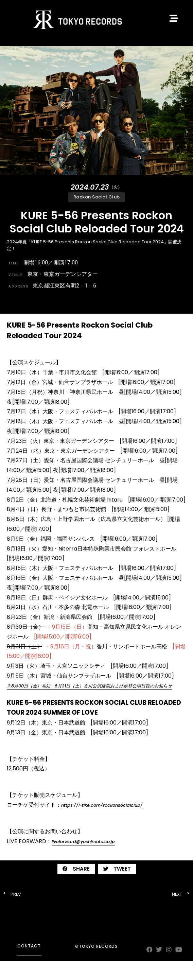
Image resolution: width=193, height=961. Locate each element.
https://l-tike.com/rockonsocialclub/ (102, 805)
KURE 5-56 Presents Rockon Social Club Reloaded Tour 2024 (97, 222)
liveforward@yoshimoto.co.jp (83, 841)
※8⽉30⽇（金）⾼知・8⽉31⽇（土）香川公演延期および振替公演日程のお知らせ (89, 686)
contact (29, 946)
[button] (76, 869)
